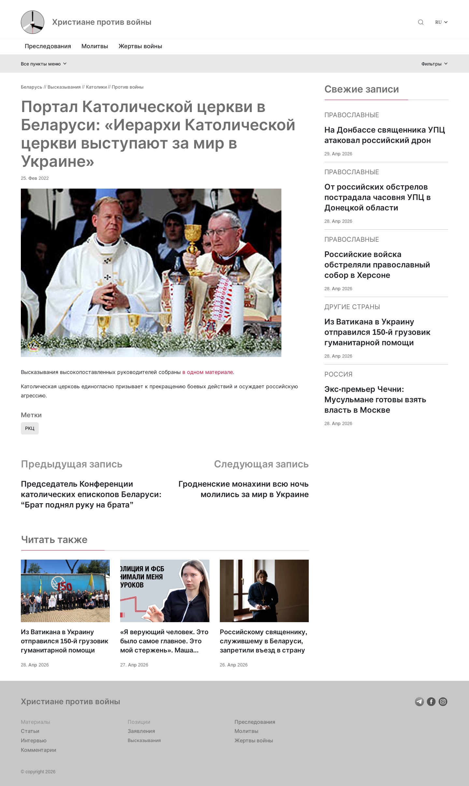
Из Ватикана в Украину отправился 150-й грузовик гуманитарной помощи (64, 641)
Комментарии (38, 750)
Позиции (139, 722)
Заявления (141, 731)
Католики (96, 87)
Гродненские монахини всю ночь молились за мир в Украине (243, 489)
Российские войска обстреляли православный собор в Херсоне (377, 265)
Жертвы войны (140, 46)
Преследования (48, 46)
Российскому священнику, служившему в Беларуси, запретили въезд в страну (263, 641)
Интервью (34, 740)
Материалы (35, 722)
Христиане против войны (101, 22)
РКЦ (30, 428)
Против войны (128, 87)
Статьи (30, 731)
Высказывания (64, 87)
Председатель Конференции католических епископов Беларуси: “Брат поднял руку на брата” (91, 494)
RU (438, 22)
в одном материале (207, 372)
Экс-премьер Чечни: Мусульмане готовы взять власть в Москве (375, 399)
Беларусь (31, 87)
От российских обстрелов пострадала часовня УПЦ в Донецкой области (377, 197)
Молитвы (94, 46)
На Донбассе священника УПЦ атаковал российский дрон (384, 135)
